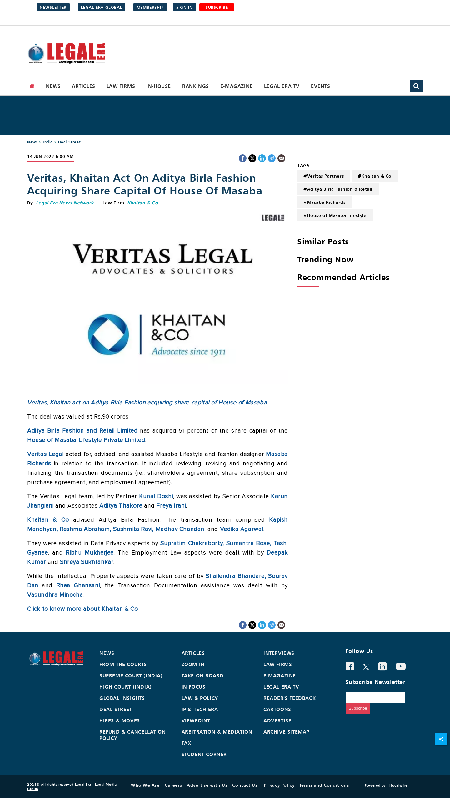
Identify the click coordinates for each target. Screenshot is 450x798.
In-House (158, 86)
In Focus (194, 687)
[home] (32, 86)
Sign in (184, 7)
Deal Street (69, 141)
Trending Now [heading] (325, 259)
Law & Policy (200, 698)
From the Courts (123, 664)
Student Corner (204, 754)
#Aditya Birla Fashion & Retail (337, 189)
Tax (187, 743)
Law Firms (121, 86)
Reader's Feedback (289, 698)
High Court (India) (125, 687)
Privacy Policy (279, 785)
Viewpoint (196, 720)
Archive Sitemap (286, 732)
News (53, 86)
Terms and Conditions (324, 785)
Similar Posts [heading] (323, 241)
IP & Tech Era (200, 709)
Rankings (195, 86)
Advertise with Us (207, 785)
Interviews (278, 653)
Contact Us (244, 785)
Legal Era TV (282, 86)
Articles (83, 86)
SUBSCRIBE (217, 7)
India (48, 141)
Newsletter (53, 7)
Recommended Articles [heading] (343, 277)
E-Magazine (236, 86)
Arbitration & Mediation (217, 732)
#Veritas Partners (323, 175)
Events (320, 86)
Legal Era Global (101, 7)
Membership (150, 7)
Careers (173, 785)
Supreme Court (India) (131, 675)
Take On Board (203, 675)
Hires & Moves (119, 720)
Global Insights (122, 698)
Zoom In (193, 664)
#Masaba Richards (324, 202)
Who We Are (145, 785)
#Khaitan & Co (375, 175)
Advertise (277, 720)
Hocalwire (398, 785)
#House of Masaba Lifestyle (335, 215)
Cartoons (277, 709)
